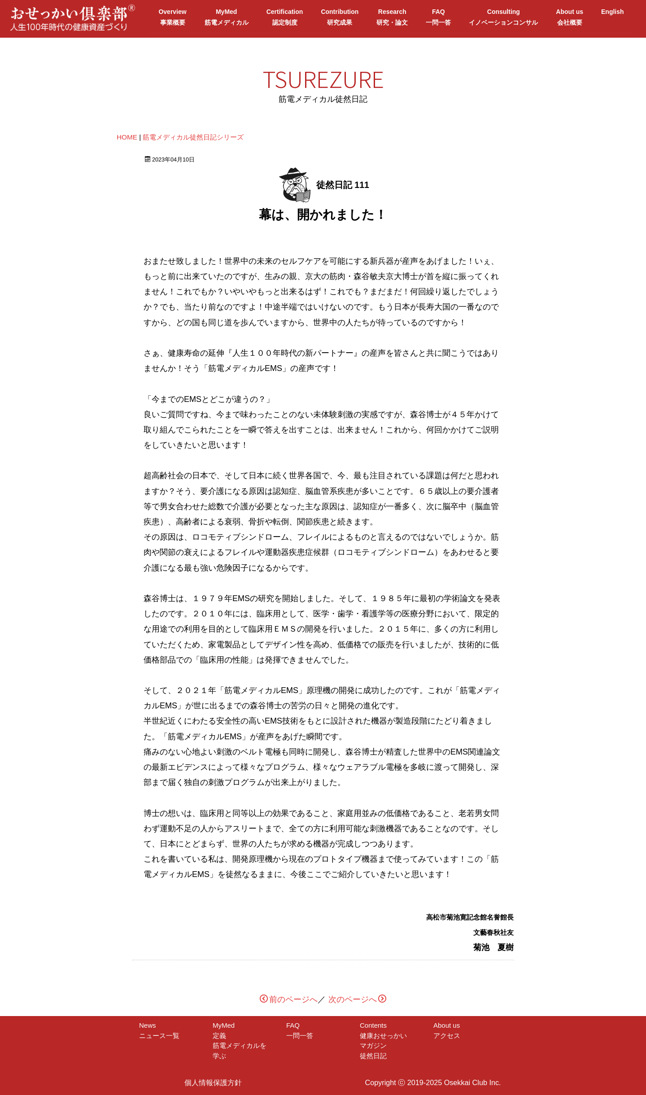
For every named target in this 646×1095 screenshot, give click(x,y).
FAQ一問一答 (438, 17)
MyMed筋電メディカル (227, 17)
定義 (226, 1035)
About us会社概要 (569, 17)
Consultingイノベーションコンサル (503, 17)
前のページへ (289, 999)
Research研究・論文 (392, 17)
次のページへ (357, 999)
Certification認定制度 (284, 17)
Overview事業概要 (172, 17)
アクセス (446, 1035)
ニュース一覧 (159, 1035)
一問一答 (299, 1035)
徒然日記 (373, 1055)
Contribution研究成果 (339, 17)
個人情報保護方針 (213, 1082)
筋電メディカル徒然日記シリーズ (193, 137)
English (612, 17)
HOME (127, 137)
